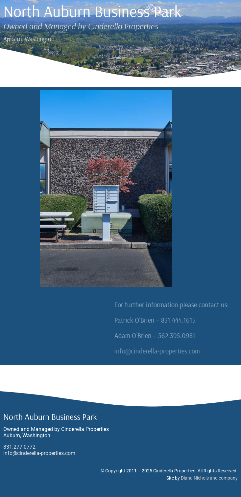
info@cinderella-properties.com (190, 351)
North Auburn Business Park (92, 11)
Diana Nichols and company (209, 478)
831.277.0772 (19, 447)
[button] (120, 50)
